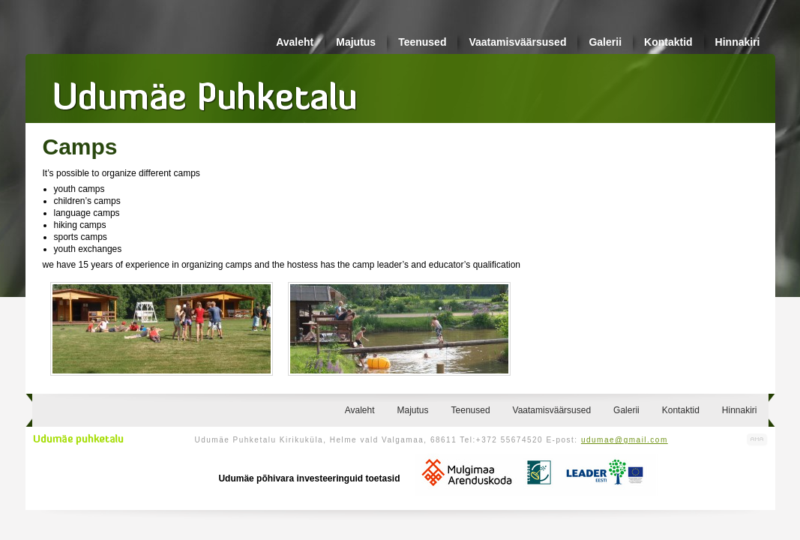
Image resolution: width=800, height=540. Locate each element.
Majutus (356, 42)
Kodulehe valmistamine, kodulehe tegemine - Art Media (757, 440)
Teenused (422, 42)
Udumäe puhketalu (78, 440)
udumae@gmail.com (624, 440)
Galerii (605, 42)
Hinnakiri (737, 42)
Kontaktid (668, 42)
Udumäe (205, 91)
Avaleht (294, 42)
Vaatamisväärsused (517, 42)
